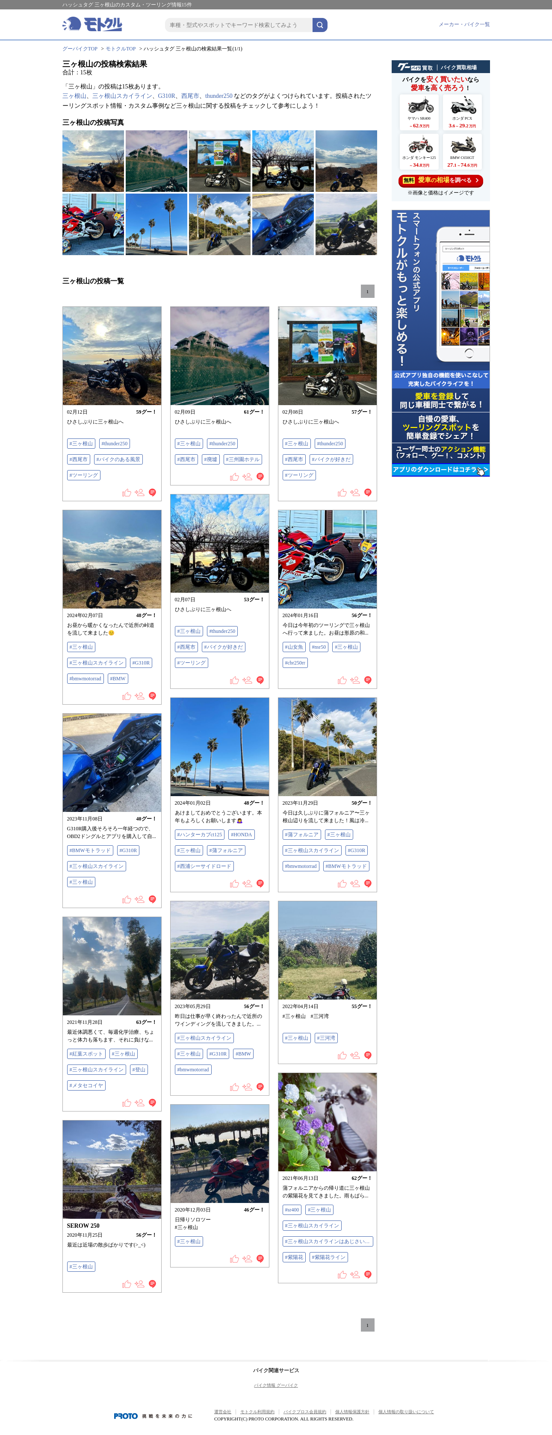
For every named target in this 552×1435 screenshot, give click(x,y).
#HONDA (241, 835)
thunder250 (219, 96)
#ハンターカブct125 (199, 835)
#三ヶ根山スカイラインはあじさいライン (329, 1241)
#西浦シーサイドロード (204, 866)
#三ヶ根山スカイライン (97, 663)
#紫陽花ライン (328, 1257)
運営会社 (222, 1411)
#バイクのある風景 (118, 459)
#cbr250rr (295, 663)
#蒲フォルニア (226, 850)
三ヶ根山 (74, 96)
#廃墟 (210, 459)
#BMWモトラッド (346, 866)
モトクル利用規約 (257, 1411)
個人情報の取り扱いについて (406, 1411)
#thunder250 (115, 444)
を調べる (440, 180)
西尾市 (190, 96)
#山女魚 (294, 647)
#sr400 (292, 1210)
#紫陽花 (294, 1257)
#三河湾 (326, 1038)
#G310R (141, 663)
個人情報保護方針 (352, 1411)
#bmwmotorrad (85, 679)
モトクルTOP (121, 49)
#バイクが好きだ (331, 459)
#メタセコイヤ (86, 1085)
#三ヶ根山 (81, 444)
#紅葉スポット (86, 1054)
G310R (166, 96)
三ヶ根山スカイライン (122, 96)
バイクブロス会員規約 (304, 1411)
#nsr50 (319, 647)
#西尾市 (79, 459)
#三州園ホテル (243, 459)
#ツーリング (84, 475)
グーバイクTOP (79, 49)
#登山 (139, 1070)
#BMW (118, 679)
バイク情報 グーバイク (276, 1385)
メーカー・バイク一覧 (464, 24)
